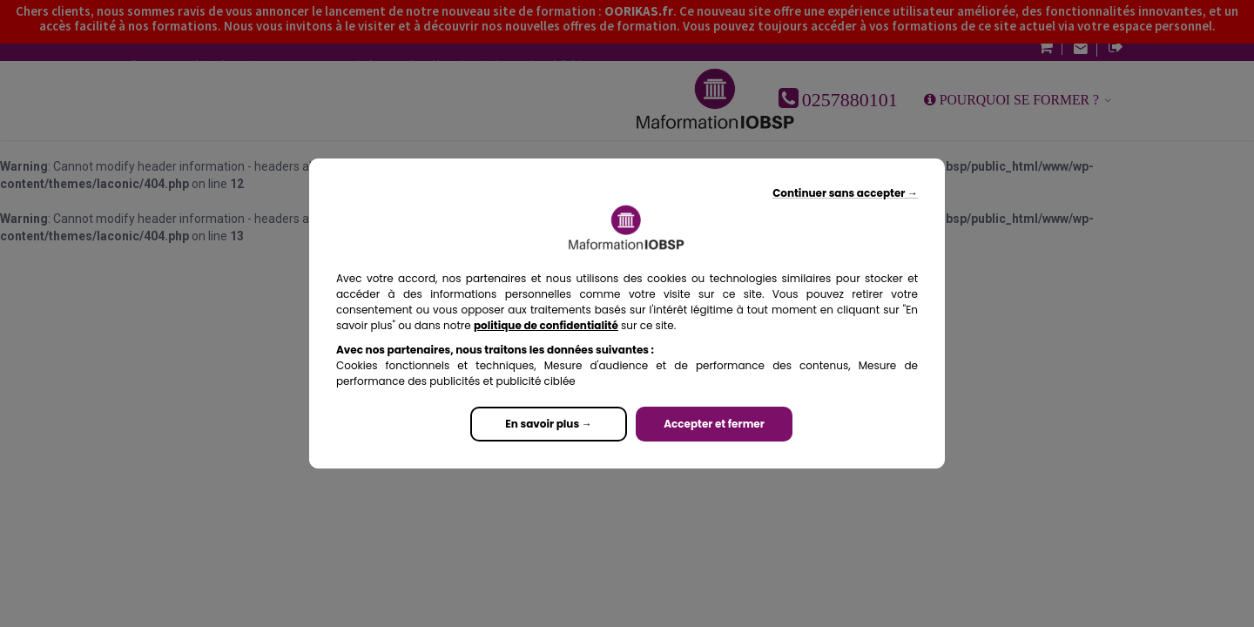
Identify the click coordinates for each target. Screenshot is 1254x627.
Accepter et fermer (714, 423)
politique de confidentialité (546, 325)
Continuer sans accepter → (845, 192)
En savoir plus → (548, 423)
